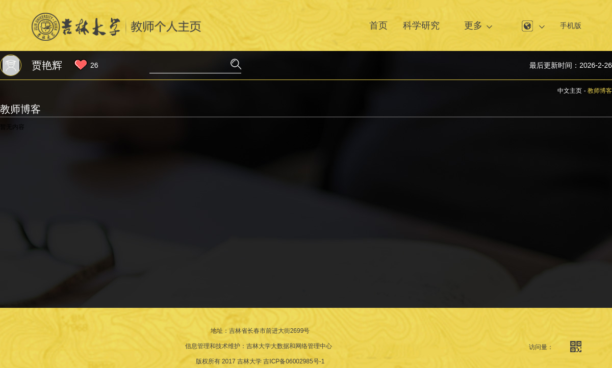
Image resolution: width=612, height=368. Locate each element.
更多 (473, 25)
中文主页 (569, 90)
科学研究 (421, 25)
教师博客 (600, 90)
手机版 (570, 25)
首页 (378, 25)
